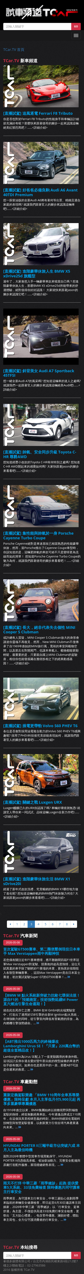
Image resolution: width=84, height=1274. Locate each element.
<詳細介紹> (40, 127)
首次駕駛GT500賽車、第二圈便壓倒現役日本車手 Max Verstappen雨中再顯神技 (41, 951)
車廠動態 (20, 1081)
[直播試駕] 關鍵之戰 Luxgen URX (32, 802)
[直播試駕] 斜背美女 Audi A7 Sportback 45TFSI (38, 373)
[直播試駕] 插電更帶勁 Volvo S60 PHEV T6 (40, 725)
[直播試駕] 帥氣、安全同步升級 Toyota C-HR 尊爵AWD (39, 454)
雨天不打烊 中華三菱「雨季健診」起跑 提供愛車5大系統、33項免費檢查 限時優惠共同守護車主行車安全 (41, 1187)
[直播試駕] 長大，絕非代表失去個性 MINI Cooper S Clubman (39, 630)
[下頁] (73, 924)
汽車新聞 (20, 936)
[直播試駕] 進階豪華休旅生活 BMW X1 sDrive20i (36, 881)
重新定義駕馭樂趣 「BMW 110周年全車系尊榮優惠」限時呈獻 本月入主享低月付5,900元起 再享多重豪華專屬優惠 (41, 1099)
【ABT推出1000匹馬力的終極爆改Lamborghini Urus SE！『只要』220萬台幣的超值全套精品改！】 (41, 1045)
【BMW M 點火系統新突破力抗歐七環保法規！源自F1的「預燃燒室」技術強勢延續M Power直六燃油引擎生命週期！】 (41, 999)
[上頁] (10, 924)
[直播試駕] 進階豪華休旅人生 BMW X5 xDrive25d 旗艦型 (36, 273)
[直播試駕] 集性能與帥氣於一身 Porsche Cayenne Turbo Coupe (38, 535)
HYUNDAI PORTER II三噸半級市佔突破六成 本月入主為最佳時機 (41, 1147)
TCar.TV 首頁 (13, 49)
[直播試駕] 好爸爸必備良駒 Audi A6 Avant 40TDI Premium (40, 192)
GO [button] (76, 26)
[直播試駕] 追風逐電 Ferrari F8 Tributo (38, 113)
